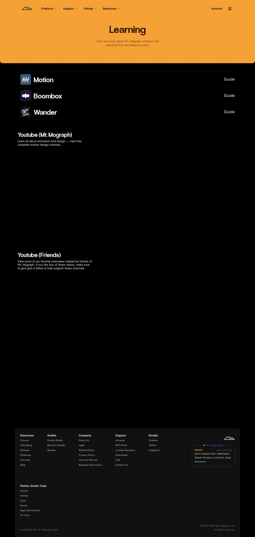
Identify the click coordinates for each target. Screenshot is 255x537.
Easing (24, 495)
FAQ (117, 459)
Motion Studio (55, 440)
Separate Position (30, 510)
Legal (82, 445)
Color (23, 500)
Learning (25, 459)
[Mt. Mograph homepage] (229, 438)
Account (120, 440)
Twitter (152, 445)
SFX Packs (121, 445)
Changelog (26, 445)
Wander (51, 450)
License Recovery (125, 450)
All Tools (25, 515)
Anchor (24, 490)
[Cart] (230, 8)
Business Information (90, 464)
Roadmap (25, 455)
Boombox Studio (56, 445)
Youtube (153, 440)
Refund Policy (86, 450)
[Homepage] (27, 8)
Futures (24, 440)
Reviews (24, 450)
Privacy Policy (87, 455)
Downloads (121, 455)
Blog (22, 464)
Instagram (154, 450)
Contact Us (121, 464)
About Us (84, 440)
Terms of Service (88, 459)
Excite (23, 505)
